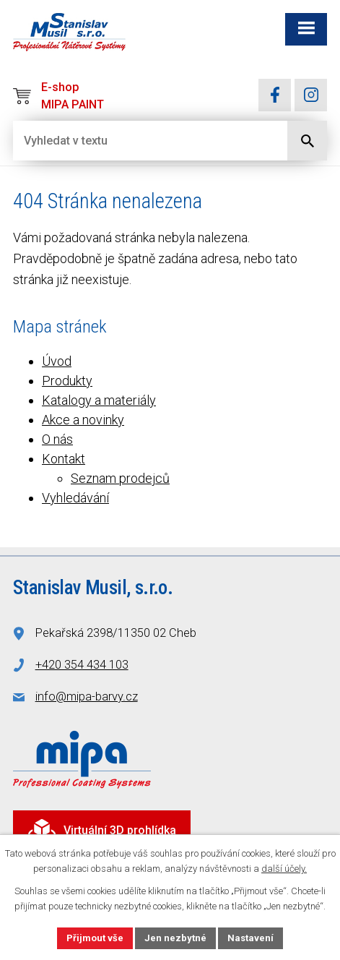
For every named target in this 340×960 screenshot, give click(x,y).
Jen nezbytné (175, 938)
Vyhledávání (75, 497)
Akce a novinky (83, 419)
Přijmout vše (94, 938)
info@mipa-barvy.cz (86, 696)
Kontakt (63, 458)
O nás (57, 439)
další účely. (284, 868)
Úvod (56, 361)
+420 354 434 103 (81, 665)
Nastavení (250, 938)
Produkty (67, 380)
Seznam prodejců (120, 478)
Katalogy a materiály (99, 400)
